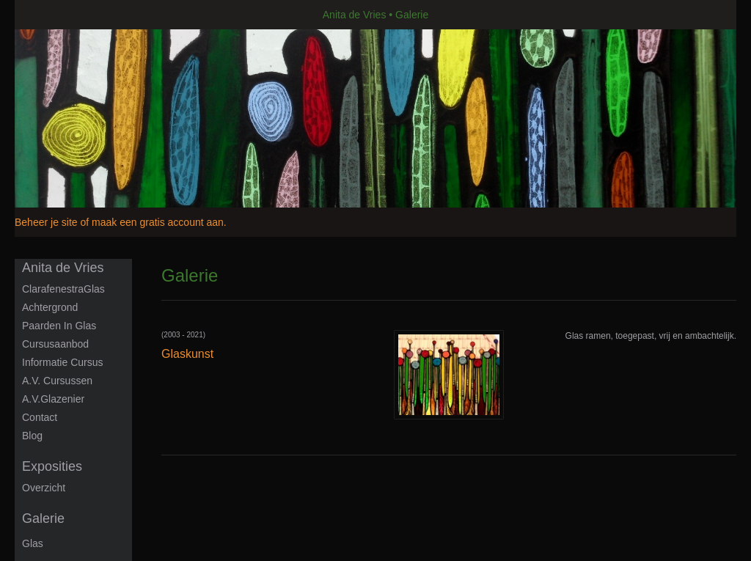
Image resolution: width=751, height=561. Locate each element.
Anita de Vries (355, 15)
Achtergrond (50, 307)
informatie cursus (62, 362)
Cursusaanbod (55, 344)
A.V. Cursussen (57, 380)
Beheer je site (46, 222)
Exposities (52, 466)
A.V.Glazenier (53, 399)
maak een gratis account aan (158, 222)
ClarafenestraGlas (63, 289)
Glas (32, 543)
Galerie (43, 518)
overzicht (43, 488)
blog (32, 435)
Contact (39, 417)
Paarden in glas (59, 325)
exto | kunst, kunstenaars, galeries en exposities (56, 14)
